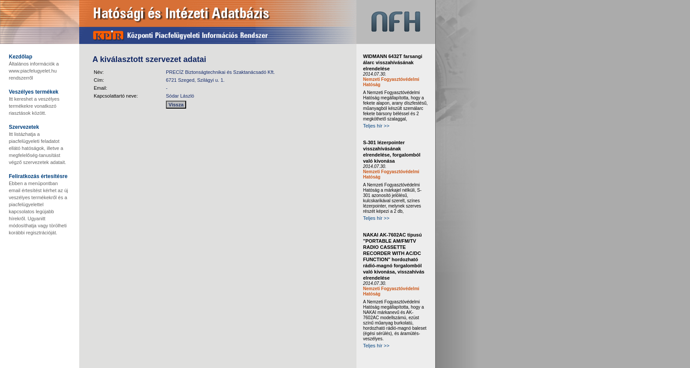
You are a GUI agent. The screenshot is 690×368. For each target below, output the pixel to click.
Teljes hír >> (376, 125)
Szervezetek (24, 127)
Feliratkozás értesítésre (38, 176)
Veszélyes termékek (34, 92)
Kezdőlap (20, 57)
